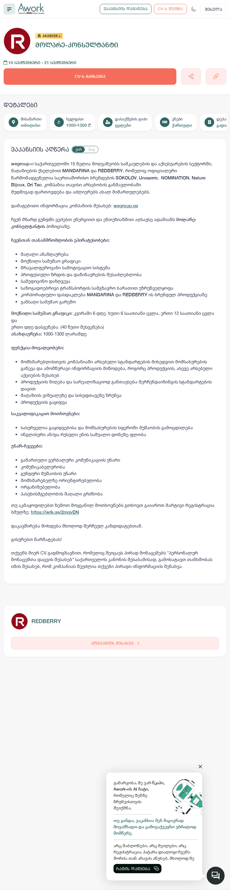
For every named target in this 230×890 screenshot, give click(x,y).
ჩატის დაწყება (137, 868)
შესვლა (213, 9)
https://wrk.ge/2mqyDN (55, 512)
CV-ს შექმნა (170, 8)
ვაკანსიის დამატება (126, 8)
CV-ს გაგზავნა (90, 76)
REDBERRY (46, 621)
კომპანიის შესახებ (115, 643)
